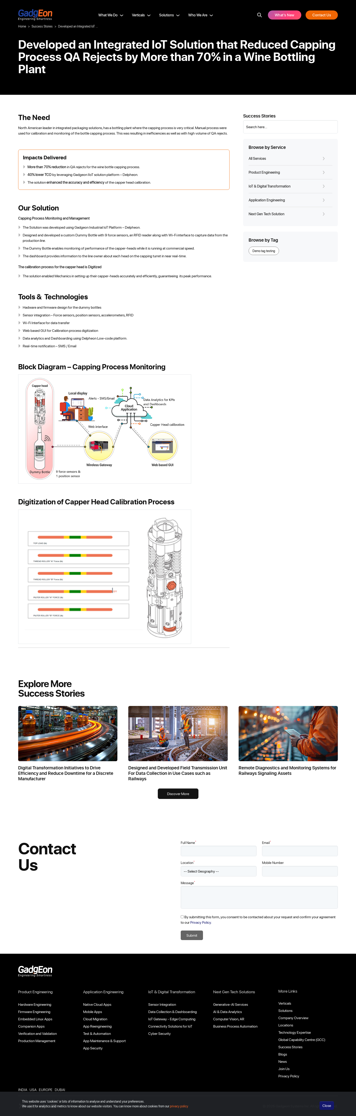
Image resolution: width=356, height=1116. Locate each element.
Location (188, 862)
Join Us (283, 1068)
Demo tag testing (263, 251)
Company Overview (293, 1017)
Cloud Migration (95, 1018)
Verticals (138, 15)
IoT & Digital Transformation (171, 991)
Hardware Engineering (34, 1004)
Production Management (36, 1040)
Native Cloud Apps (97, 1004)
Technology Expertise (294, 1032)
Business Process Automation (235, 1026)
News (282, 1061)
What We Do (108, 15)
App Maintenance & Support (104, 1040)
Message (188, 882)
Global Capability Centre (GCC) (301, 1039)
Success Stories (42, 26)
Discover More (178, 793)
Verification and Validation (37, 1033)
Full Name (188, 842)
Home (22, 26)
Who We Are (197, 15)
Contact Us (321, 15)
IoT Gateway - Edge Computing (171, 1018)
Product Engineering (35, 991)
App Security (93, 1048)
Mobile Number (273, 862)
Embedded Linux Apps (35, 1018)
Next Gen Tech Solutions (234, 991)
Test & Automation (97, 1033)
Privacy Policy (288, 1075)
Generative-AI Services (230, 1004)
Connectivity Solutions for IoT (170, 1026)
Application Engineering (103, 991)
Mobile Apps (92, 1011)
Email (266, 842)
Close (326, 1105)
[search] (259, 15)
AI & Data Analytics (227, 1011)
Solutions (166, 15)
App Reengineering (97, 1026)
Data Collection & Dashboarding (172, 1011)
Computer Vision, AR (228, 1018)
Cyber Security (159, 1033)
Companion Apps (31, 1026)
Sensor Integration (162, 1004)
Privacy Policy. (201, 922)
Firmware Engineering (34, 1011)
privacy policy (179, 1106)
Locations (285, 1025)
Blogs (282, 1054)
